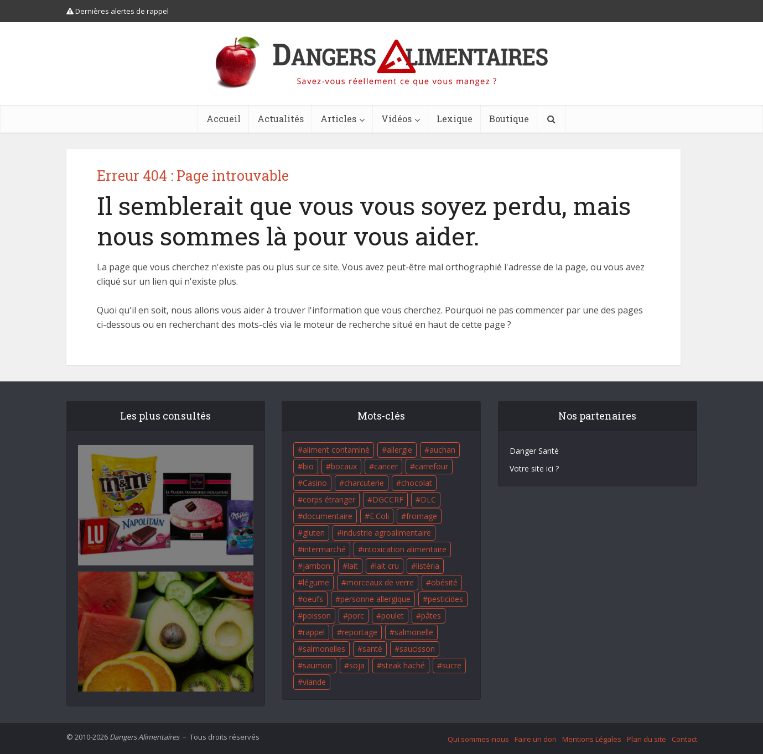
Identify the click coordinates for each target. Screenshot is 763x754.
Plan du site (646, 739)
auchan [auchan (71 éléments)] (442, 449)
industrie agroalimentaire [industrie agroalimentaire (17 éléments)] (386, 532)
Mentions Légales (591, 739)
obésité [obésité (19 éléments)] (444, 582)
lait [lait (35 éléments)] (352, 566)
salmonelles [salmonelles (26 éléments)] (324, 648)
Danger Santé (534, 451)
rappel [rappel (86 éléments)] (314, 632)
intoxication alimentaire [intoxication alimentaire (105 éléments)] (405, 549)
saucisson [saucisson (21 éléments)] (417, 648)
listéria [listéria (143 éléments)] (427, 566)
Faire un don (536, 739)
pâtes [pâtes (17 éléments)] (431, 615)
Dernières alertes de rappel (117, 11)
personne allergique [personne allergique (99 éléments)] (375, 599)
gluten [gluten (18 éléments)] (314, 532)
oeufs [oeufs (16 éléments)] (313, 599)
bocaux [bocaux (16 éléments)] (344, 466)
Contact (684, 739)
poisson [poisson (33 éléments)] (317, 615)
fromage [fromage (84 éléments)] (421, 516)
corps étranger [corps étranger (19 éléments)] (329, 499)
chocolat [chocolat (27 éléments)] (416, 483)
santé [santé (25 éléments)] (372, 648)
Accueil (223, 118)
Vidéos (396, 118)
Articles (338, 118)
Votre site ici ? (534, 468)
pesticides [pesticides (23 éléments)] (445, 599)
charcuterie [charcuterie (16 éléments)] (364, 483)
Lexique (455, 118)
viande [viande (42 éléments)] (314, 682)
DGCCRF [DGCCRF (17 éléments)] (387, 499)
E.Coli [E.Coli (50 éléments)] (379, 516)
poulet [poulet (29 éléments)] (392, 615)
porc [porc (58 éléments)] (356, 615)
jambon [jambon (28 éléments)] (316, 566)
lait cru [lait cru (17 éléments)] (387, 566)
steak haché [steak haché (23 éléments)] (403, 665)
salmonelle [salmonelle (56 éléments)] (414, 632)
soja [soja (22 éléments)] (357, 665)
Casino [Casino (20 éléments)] (315, 483)
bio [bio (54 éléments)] (308, 466)
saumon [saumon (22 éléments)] (317, 665)
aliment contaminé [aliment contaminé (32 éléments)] (336, 449)
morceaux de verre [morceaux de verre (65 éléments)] (380, 582)
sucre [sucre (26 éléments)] (451, 665)
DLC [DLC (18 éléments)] (428, 499)
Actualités (280, 118)
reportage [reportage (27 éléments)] (359, 632)
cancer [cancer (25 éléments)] (386, 466)
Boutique (509, 118)
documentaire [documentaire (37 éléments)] (327, 516)
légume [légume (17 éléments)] (316, 582)
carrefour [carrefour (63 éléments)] (431, 466)
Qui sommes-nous (478, 739)
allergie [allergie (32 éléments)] (399, 449)
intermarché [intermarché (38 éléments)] (324, 549)
